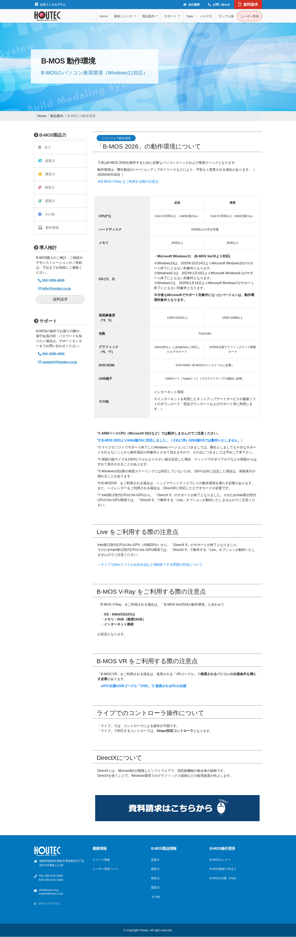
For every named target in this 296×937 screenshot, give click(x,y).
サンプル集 (226, 16)
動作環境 (48, 227)
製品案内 (56, 116)
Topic (189, 16)
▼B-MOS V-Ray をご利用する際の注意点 (127, 181)
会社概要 (191, 4)
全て (44, 147)
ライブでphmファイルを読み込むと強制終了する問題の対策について (151, 564)
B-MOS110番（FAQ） (224, 878)
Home (103, 16)
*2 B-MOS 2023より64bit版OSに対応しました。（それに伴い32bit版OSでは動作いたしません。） (170, 440)
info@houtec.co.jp (49, 890)
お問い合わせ (219, 4)
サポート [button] (170, 16)
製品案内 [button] (148, 16)
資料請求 (248, 4)
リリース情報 (101, 859)
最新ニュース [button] (123, 16)
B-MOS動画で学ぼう (223, 869)
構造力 (46, 174)
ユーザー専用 (249, 16)
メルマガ (206, 16)
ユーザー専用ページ (105, 869)
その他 (46, 214)
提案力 (46, 161)
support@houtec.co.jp (51, 893)
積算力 (46, 187)
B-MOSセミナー (220, 859)
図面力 (46, 201)
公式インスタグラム (50, 4)
